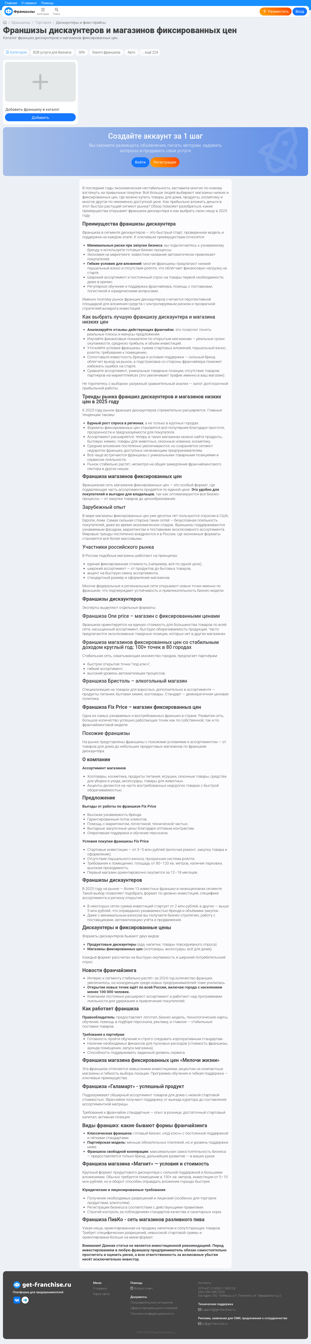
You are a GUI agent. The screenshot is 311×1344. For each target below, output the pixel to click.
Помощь (47, 3)
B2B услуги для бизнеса (52, 52)
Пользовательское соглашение (151, 1302)
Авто (131, 52)
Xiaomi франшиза (106, 52)
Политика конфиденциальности (152, 1313)
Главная (11, 3)
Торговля (43, 22)
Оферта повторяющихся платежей (153, 1308)
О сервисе (28, 3)
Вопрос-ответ (141, 1288)
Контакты (204, 1283)
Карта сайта (101, 1294)
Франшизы (21, 22)
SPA (82, 52)
